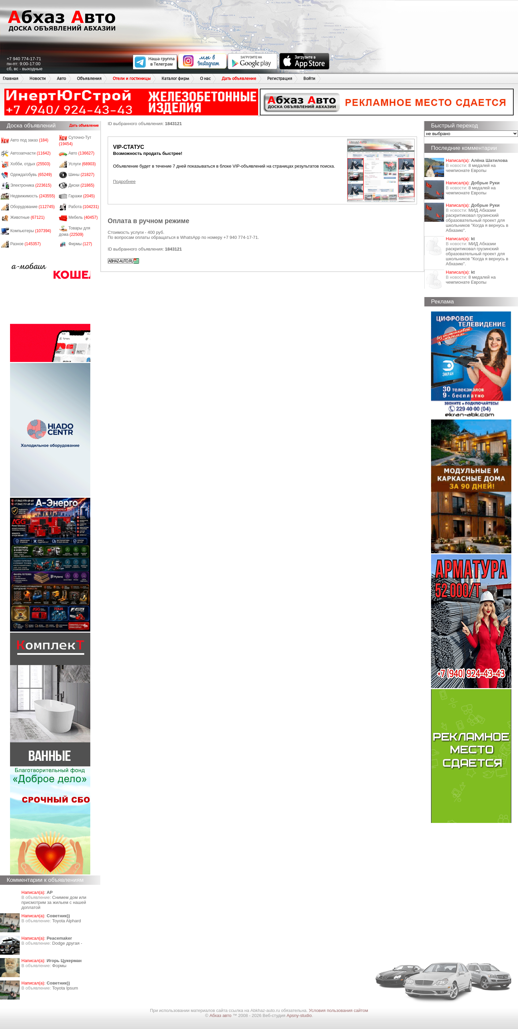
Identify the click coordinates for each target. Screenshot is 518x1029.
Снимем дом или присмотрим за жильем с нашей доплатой (53, 902)
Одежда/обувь (31, 174)
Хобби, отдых (30, 164)
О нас (205, 78)
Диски (82, 185)
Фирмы (80, 244)
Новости (37, 78)
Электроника (30, 185)
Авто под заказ (29, 140)
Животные (27, 217)
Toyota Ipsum (65, 988)
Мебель (83, 217)
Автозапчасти (30, 153)
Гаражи (82, 196)
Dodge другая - (67, 943)
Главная (10, 78)
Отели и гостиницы (131, 78)
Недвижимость (32, 196)
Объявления (89, 78)
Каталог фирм (175, 78)
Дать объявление (239, 78)
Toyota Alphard (66, 920)
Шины (82, 174)
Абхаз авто (220, 1015)
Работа (84, 206)
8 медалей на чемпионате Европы (471, 168)
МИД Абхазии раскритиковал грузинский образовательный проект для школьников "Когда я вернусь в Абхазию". (477, 220)
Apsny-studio (299, 1015)
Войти (309, 78)
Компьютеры (30, 230)
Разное (25, 244)
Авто (61, 78)
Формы (59, 965)
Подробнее (124, 181)
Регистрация (279, 78)
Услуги (82, 164)
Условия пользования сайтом (338, 1010)
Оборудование (32, 206)
